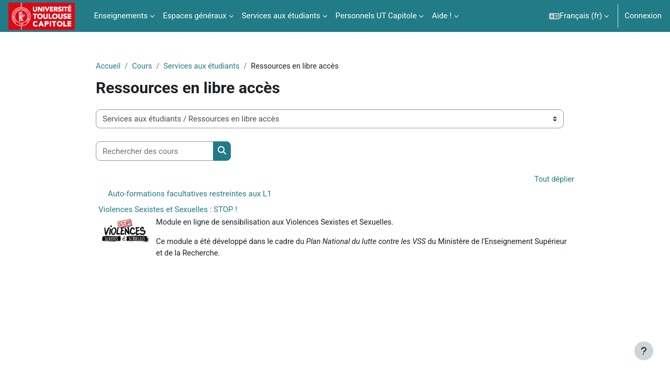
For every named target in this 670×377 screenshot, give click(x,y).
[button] (579, 16)
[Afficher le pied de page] (643, 350)
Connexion (643, 15)
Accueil (108, 66)
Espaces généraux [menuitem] (194, 15)
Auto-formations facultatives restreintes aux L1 (190, 194)
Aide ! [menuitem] (441, 15)
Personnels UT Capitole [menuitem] (376, 15)
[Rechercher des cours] (155, 151)
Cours (143, 66)
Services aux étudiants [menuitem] (281, 15)
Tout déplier (553, 180)
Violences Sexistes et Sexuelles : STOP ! (167, 210)
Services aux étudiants (204, 66)
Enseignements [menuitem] (121, 15)
